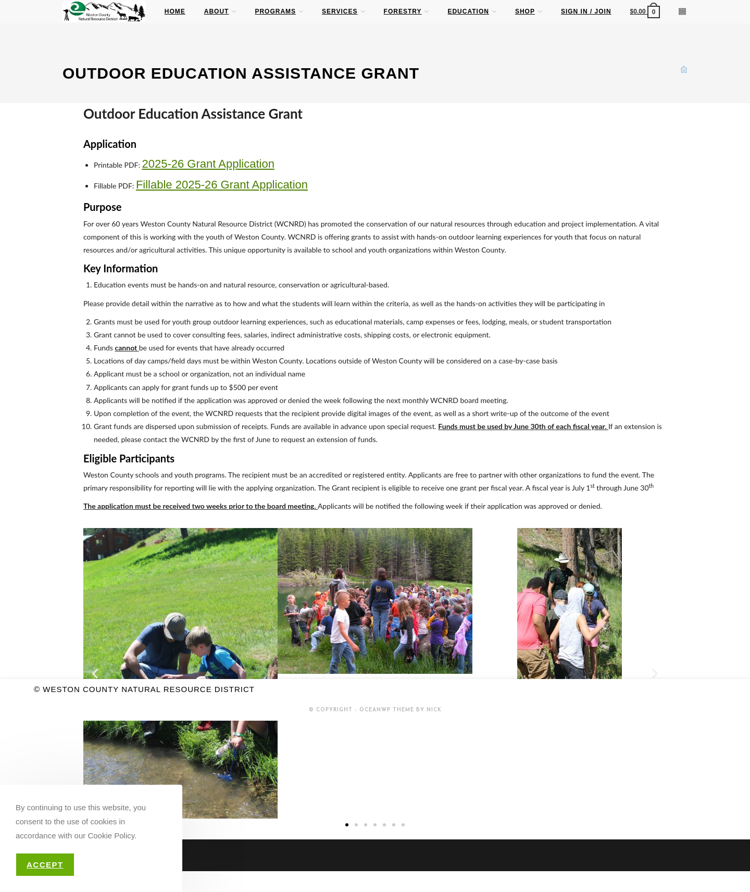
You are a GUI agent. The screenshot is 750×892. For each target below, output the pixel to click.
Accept (45, 864)
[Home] (684, 69)
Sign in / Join (586, 11)
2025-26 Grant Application (208, 163)
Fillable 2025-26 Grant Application (222, 184)
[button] (95, 673)
